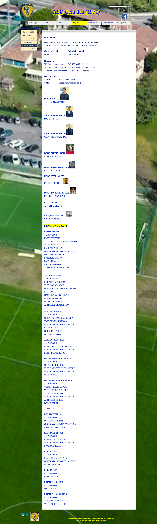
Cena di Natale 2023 (29, 49)
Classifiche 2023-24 (29, 32)
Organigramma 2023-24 (29, 45)
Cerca (129, 6)
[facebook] (124, 16)
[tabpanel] (89, 270)
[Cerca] (118, 6)
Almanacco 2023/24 (29, 35)
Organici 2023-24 (29, 42)
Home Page (33, 23)
